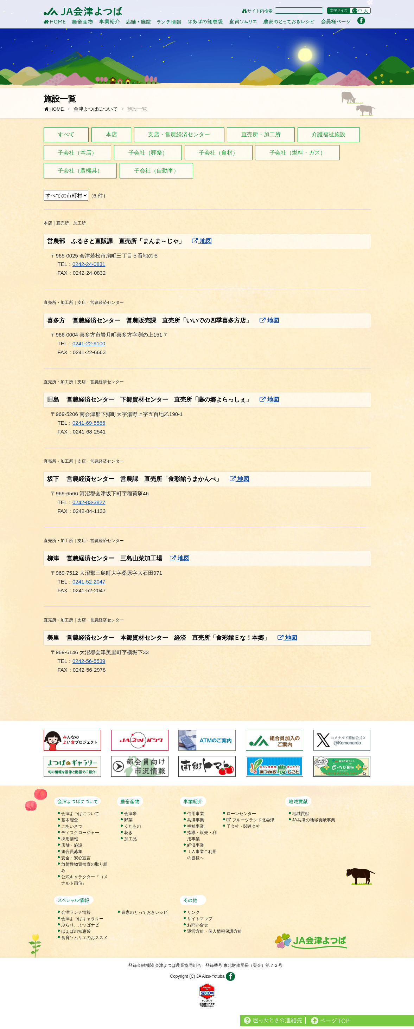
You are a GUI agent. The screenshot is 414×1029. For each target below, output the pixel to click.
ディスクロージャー (80, 832)
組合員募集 (71, 851)
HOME (54, 109)
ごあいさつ (71, 826)
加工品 (130, 838)
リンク (193, 912)
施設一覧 (137, 109)
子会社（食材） (218, 153)
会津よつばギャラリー (82, 918)
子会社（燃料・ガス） (297, 153)
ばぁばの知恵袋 (76, 931)
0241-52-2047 (88, 582)
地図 (202, 241)
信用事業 (195, 813)
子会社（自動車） (156, 171)
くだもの (132, 826)
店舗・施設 (71, 845)
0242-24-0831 (88, 264)
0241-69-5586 (88, 423)
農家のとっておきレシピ (144, 912)
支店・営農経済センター (179, 134)
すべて (66, 134)
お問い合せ (197, 925)
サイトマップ (199, 918)
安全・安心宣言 (76, 857)
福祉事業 (195, 826)
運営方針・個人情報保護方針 (214, 931)
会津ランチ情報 (76, 912)
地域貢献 (300, 813)
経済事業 (195, 845)
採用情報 (69, 838)
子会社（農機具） (80, 171)
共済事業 (195, 820)
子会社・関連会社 (243, 826)
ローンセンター (241, 813)
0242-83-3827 (88, 502)
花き (128, 832)
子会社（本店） (77, 153)
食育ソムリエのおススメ (84, 937)
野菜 (128, 820)
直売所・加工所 (261, 134)
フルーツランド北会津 (250, 820)
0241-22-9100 (88, 343)
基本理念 (69, 820)
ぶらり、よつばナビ (80, 925)
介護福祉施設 (328, 134)
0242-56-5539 (88, 661)
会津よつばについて (96, 109)
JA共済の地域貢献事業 (313, 820)
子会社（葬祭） (148, 153)
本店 (111, 134)
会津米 (130, 813)
